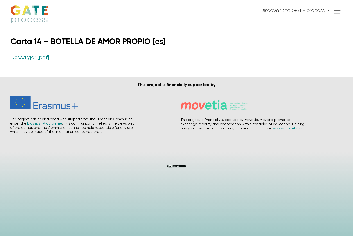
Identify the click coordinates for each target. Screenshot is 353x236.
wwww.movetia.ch (288, 128)
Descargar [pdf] (30, 57)
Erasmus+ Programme (44, 123)
